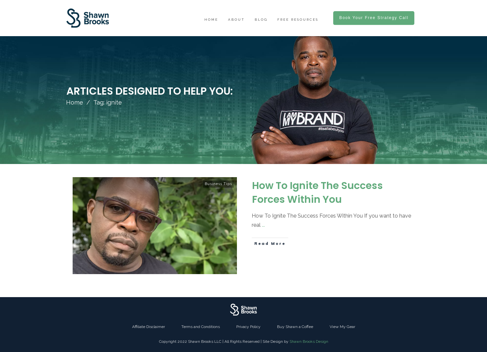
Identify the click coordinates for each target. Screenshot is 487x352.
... (263, 225)
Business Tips (218, 184)
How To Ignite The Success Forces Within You (317, 192)
